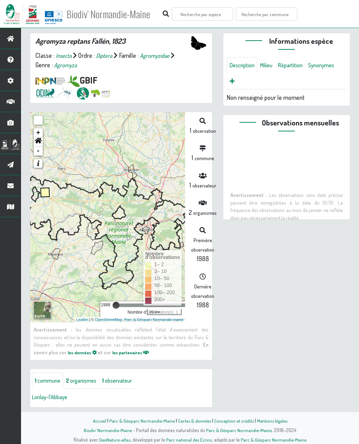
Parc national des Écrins (188, 439)
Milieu (270, 65)
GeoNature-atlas (113, 439)
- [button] (38, 151)
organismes (86, 381)
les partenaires (137, 352)
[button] (38, 141)
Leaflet (82, 319)
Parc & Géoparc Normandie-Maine (139, 420)
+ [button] (38, 133)
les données (84, 352)
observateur (125, 381)
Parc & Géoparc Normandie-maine (153, 319)
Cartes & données (193, 420)
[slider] (116, 305)
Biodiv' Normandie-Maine (115, 14)
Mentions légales (274, 420)
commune (49, 381)
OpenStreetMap (108, 319)
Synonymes (244, 82)
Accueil (96, 420)
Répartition (296, 65)
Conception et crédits (234, 420)
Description (244, 65)
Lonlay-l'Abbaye (51, 398)
